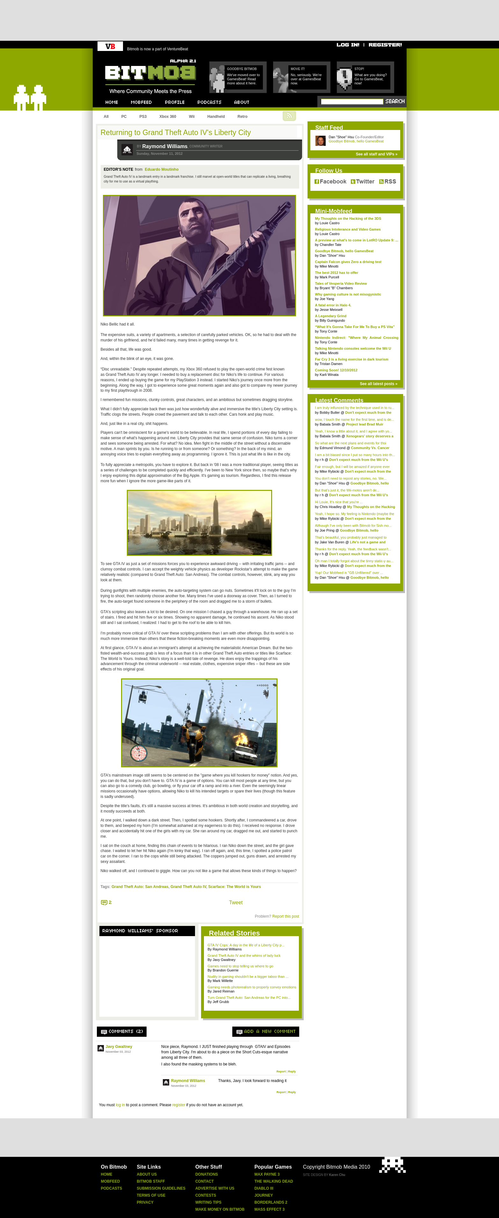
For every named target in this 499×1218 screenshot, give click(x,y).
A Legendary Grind (331, 316)
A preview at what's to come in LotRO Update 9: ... (356, 240)
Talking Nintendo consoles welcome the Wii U (353, 348)
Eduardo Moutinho (162, 169)
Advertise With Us (215, 1188)
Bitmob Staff (151, 1181)
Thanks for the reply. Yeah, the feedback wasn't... (353, 549)
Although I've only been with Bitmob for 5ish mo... (353, 525)
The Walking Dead (273, 1181)
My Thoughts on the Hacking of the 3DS (348, 218)
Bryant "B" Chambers (336, 288)
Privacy (145, 1202)
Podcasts (111, 1188)
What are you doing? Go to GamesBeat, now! (371, 79)
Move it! (298, 69)
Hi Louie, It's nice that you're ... (339, 502)
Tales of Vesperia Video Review (341, 283)
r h (322, 460)
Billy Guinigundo (332, 320)
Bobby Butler (330, 412)
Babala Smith (330, 424)
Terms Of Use (151, 1195)
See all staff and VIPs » (377, 154)
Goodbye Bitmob (242, 69)
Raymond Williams (164, 146)
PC (124, 116)
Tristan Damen (331, 364)
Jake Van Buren (332, 542)
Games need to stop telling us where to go (240, 966)
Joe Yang (327, 299)
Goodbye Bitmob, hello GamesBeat (356, 141)
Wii (192, 116)
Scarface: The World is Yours (234, 887)
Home (106, 1174)
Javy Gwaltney (119, 1046)
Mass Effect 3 (269, 1209)
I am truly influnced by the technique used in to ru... (354, 408)
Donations (206, 1174)
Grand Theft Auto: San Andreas (140, 887)
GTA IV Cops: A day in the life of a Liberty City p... (246, 945)
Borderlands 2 (270, 1202)
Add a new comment (270, 1031)
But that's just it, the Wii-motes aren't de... (347, 490)
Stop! (359, 69)
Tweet (236, 902)
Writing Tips (208, 1202)
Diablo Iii (263, 1188)
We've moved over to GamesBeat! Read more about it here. (243, 79)
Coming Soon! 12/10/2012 (336, 370)
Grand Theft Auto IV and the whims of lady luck (244, 955)
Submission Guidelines (161, 1188)
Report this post (285, 916)
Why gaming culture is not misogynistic (348, 294)
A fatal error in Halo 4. (333, 305)
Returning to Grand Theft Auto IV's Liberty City (176, 132)
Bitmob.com (119, 57)
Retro (242, 116)
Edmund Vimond (332, 448)
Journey (263, 1195)
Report (281, 1071)
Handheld (216, 116)
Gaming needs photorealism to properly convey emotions (252, 987)
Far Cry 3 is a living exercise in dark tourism (352, 359)
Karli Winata (329, 374)
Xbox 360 (167, 116)
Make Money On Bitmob (219, 1209)
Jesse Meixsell (331, 310)
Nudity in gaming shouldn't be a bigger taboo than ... (248, 976)
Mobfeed (110, 1181)
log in (120, 1105)
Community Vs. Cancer (370, 448)
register (178, 1105)
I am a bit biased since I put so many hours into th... (355, 455)
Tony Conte (328, 331)
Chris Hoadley (331, 507)
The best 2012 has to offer (336, 273)
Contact (204, 1181)
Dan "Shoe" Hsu (341, 137)
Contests (205, 1195)
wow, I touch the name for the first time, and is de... (354, 419)
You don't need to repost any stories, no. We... (351, 478)
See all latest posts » (378, 384)
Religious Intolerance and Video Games (348, 229)
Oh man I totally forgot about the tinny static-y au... (354, 561)
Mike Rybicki (329, 471)
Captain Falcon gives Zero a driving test (348, 262)
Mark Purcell (329, 277)
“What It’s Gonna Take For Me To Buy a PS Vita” (355, 327)
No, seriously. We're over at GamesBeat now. (306, 79)
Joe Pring (327, 530)
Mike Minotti (329, 266)
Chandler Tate (330, 245)
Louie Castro (329, 223)
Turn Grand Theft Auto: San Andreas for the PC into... (249, 997)
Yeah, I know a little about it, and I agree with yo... (353, 431)
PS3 (143, 116)
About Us (147, 1174)
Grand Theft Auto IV (188, 887)
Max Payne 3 (266, 1174)
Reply (292, 1071)
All (106, 116)
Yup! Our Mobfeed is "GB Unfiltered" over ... (349, 573)
